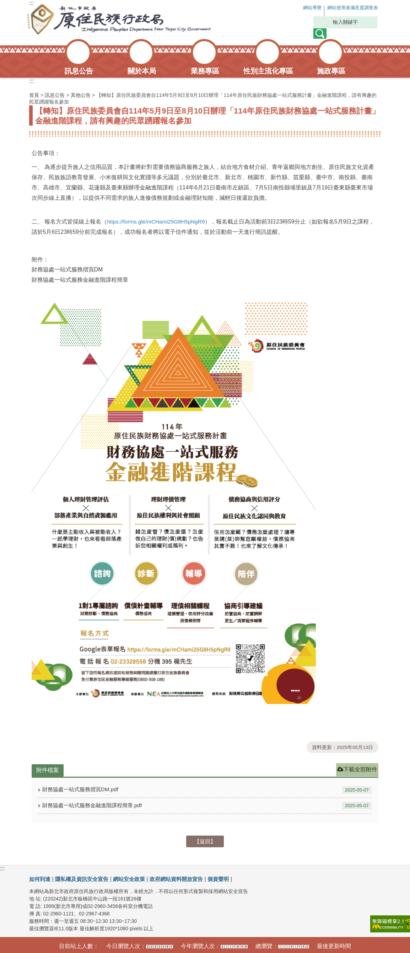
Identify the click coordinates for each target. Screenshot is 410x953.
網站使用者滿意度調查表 (346, 8)
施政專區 (331, 71)
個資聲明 (229, 878)
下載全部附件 (357, 769)
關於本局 (142, 71)
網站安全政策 (135, 878)
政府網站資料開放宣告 (185, 878)
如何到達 (40, 878)
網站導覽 (296, 8)
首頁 (34, 95)
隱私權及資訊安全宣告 (84, 878)
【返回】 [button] (205, 840)
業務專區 (205, 71)
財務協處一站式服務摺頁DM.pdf (82, 789)
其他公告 (81, 95)
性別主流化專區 (268, 71)
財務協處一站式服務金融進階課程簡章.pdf (95, 804)
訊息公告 (79, 71)
